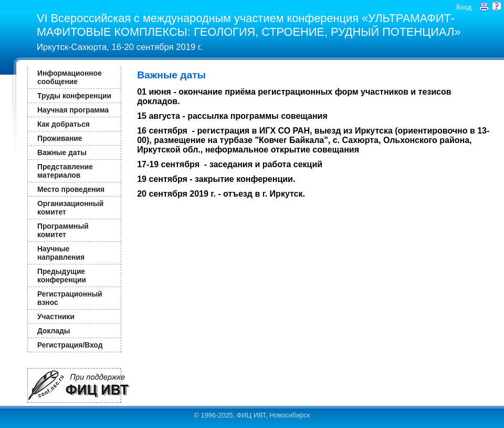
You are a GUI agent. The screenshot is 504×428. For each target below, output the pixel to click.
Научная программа (73, 110)
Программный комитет (63, 230)
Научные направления (61, 252)
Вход (463, 7)
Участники (56, 316)
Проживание (59, 138)
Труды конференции (74, 95)
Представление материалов (65, 170)
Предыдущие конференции (61, 275)
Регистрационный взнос (69, 298)
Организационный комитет (70, 207)
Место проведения (70, 189)
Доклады (53, 331)
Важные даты (62, 152)
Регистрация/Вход (69, 345)
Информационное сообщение (69, 77)
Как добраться (63, 124)
